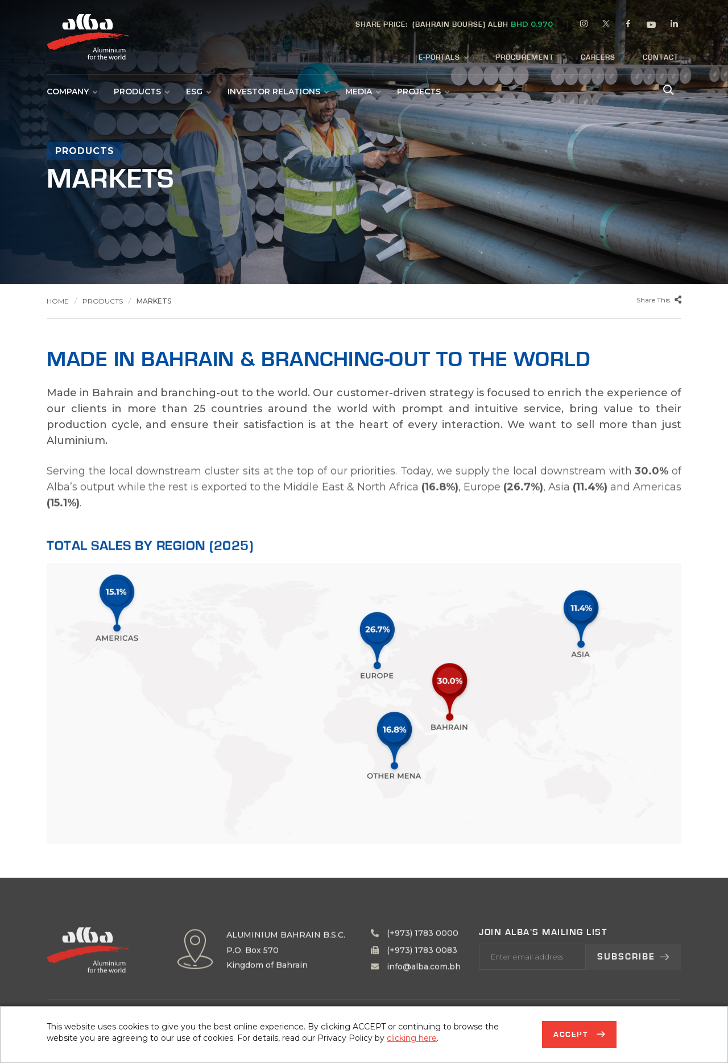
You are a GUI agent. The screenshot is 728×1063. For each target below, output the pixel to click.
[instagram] (584, 25)
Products (141, 91)
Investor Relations (278, 91)
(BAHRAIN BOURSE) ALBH (454, 23)
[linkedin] (674, 25)
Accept (572, 1035)
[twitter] (606, 25)
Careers (598, 57)
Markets (153, 301)
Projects (423, 91)
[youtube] (651, 26)
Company (72, 91)
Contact (661, 57)
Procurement (524, 57)
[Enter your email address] (532, 991)
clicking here (412, 1038)
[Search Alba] (667, 89)
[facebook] (628, 25)
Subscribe (633, 991)
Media (362, 91)
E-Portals (443, 58)
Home (58, 301)
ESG (198, 91)
